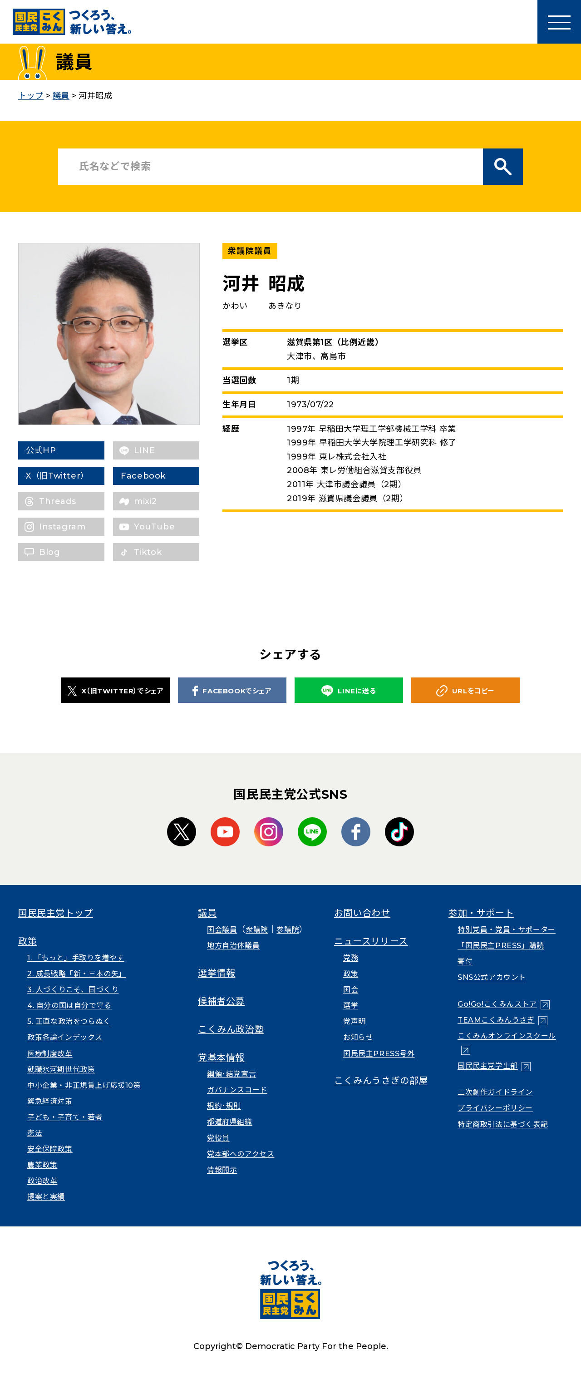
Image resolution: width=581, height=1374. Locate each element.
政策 (27, 941)
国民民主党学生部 (488, 1066)
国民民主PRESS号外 (379, 1053)
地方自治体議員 (233, 945)
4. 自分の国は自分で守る (69, 1005)
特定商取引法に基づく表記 (503, 1124)
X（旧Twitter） (70, 476)
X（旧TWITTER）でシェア (116, 690)
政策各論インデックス (65, 1037)
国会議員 (222, 929)
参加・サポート (481, 913)
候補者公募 (221, 1001)
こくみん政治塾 (231, 1029)
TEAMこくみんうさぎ (496, 1020)
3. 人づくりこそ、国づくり (72, 989)
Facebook (156, 476)
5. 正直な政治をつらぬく (69, 1021)
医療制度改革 (50, 1053)
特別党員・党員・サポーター (507, 929)
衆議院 (257, 929)
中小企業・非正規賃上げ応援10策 (84, 1085)
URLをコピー (465, 691)
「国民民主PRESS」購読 (501, 945)
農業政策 (42, 1165)
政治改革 (42, 1180)
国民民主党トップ (55, 913)
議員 (207, 913)
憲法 (34, 1133)
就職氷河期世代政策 (61, 1069)
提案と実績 (46, 1196)
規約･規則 (224, 1106)
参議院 (287, 929)
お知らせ (358, 1037)
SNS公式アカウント (492, 977)
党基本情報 (221, 1057)
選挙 (350, 1005)
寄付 (465, 961)
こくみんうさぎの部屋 (381, 1080)
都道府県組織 (229, 1121)
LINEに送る (348, 691)
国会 (350, 989)
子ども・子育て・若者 (65, 1117)
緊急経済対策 (50, 1101)
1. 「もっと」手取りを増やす (75, 958)
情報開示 (222, 1170)
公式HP (54, 450)
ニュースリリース (371, 941)
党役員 (218, 1138)
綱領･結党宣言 (231, 1074)
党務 (350, 958)
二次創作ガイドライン (495, 1092)
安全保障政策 (50, 1149)
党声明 (354, 1021)
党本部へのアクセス (240, 1154)
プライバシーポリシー (495, 1108)
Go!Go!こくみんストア (497, 1004)
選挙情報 (216, 973)
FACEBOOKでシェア (231, 691)
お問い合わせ (362, 913)
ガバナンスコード (237, 1090)
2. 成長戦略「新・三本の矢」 (76, 973)
